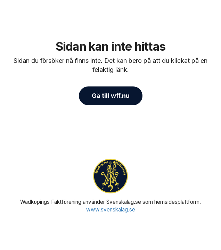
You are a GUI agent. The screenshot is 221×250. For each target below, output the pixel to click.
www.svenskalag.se (110, 209)
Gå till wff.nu (111, 95)
